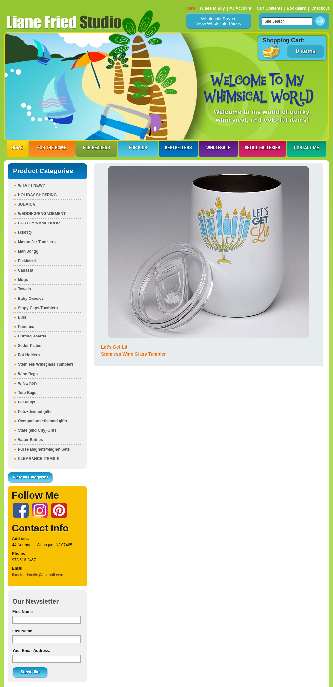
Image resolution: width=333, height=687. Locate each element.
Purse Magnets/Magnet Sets (44, 449)
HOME (17, 149)
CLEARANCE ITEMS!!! (38, 458)
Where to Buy (212, 8)
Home (190, 8)
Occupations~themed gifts (42, 421)
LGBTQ (25, 232)
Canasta (25, 270)
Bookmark (296, 8)
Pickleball (27, 261)
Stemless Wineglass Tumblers (46, 364)
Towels (24, 289)
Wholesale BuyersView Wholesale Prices (218, 21)
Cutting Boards (32, 336)
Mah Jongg (28, 251)
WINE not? (28, 383)
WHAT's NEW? (31, 185)
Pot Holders (29, 355)
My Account (240, 8)
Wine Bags (28, 374)
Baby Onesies (31, 298)
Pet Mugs (26, 402)
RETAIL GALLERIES (262, 149)
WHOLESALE (218, 149)
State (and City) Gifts (37, 430)
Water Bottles (30, 440)
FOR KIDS (138, 149)
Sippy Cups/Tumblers (38, 308)
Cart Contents (269, 8)
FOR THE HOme (52, 149)
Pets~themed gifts (35, 411)
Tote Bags (27, 392)
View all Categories (30, 477)
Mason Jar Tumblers (37, 242)
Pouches (26, 326)
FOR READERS (96, 149)
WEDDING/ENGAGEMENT (42, 213)
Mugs (23, 279)
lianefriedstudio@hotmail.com (37, 575)
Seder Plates (29, 345)
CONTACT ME (306, 149)
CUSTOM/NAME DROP (39, 223)
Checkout (320, 8)
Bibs (22, 317)
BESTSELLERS (178, 149)
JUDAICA (26, 204)
